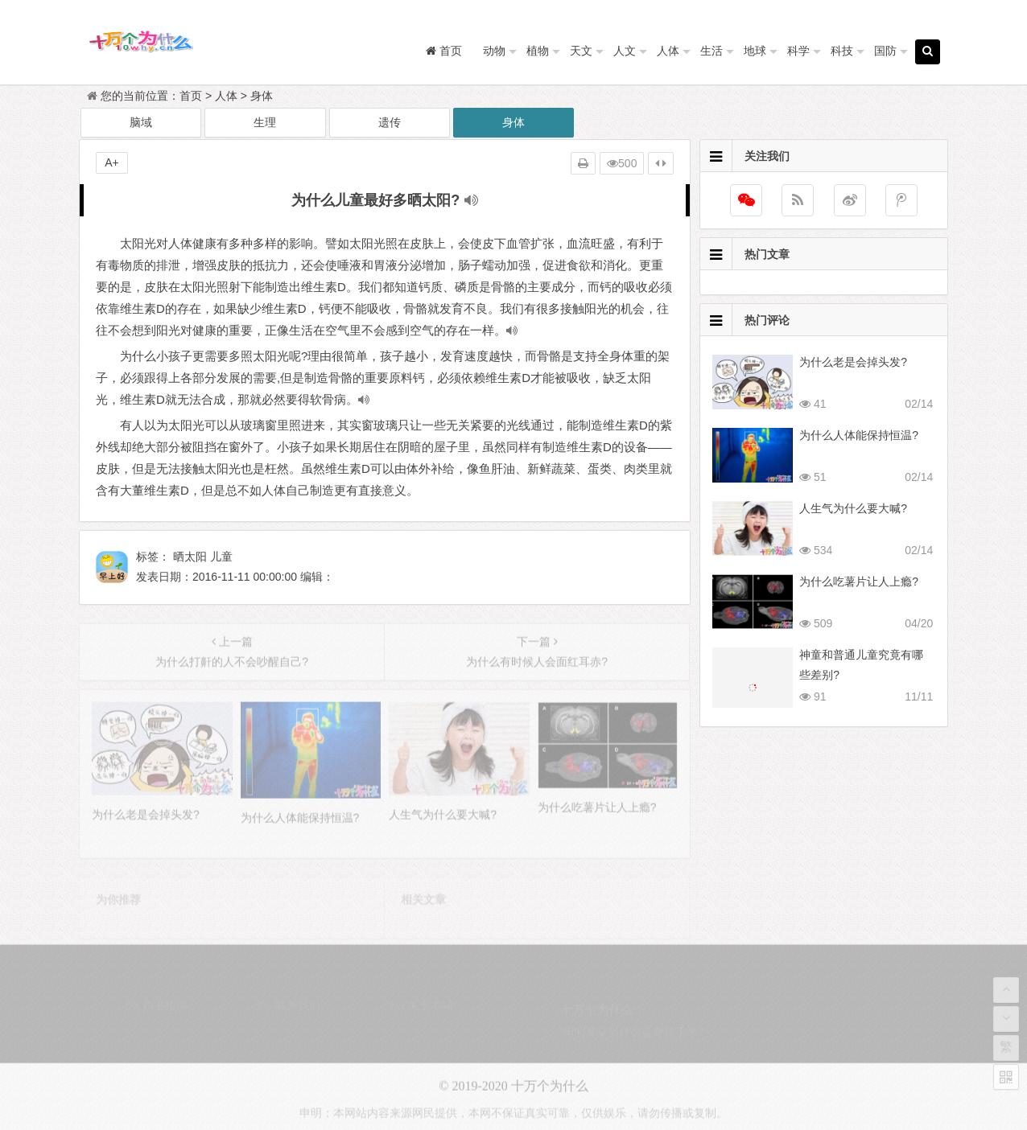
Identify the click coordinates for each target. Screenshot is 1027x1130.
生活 (711, 50)
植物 (537, 50)
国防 (885, 50)
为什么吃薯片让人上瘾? (858, 581)
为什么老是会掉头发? (853, 361)
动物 (494, 50)
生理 (265, 122)
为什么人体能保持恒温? (858, 435)
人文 (624, 50)
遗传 (389, 122)
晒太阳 (190, 556)
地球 (755, 50)
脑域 (141, 122)
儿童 (221, 556)
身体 (261, 95)
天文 (581, 50)
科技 (842, 50)
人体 (668, 50)
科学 (798, 50)
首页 (190, 95)
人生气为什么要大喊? (853, 508)
